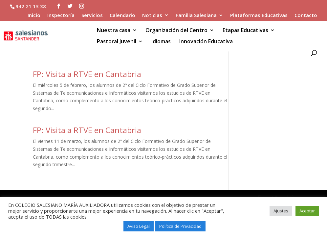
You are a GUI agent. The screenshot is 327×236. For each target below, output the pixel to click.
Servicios (92, 15)
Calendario (122, 15)
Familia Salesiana (196, 15)
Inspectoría (61, 15)
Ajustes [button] (280, 211)
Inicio (34, 15)
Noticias (152, 15)
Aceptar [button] (307, 211)
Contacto (305, 15)
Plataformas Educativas (259, 15)
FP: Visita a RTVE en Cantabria (87, 74)
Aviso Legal (138, 226)
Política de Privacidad (180, 226)
